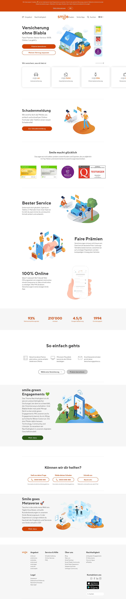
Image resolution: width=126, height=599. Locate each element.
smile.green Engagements (93, 556)
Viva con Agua (90, 560)
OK (70, 8)
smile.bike (33, 560)
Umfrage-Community (71, 568)
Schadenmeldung (50, 556)
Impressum (33, 578)
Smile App (81, 17)
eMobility (89, 562)
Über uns (67, 558)
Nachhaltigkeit (40, 17)
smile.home (33, 558)
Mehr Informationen (59, 8)
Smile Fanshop (69, 560)
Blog (66, 556)
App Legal (33, 585)
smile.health (33, 568)
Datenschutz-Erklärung (37, 580)
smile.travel (33, 562)
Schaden (70, 17)
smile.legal (33, 564)
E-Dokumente (90, 558)
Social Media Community (72, 562)
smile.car (33, 556)
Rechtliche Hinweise (36, 582)
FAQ (46, 560)
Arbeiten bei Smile (70, 566)
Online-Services (49, 558)
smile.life (32, 566)
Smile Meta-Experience (71, 564)
